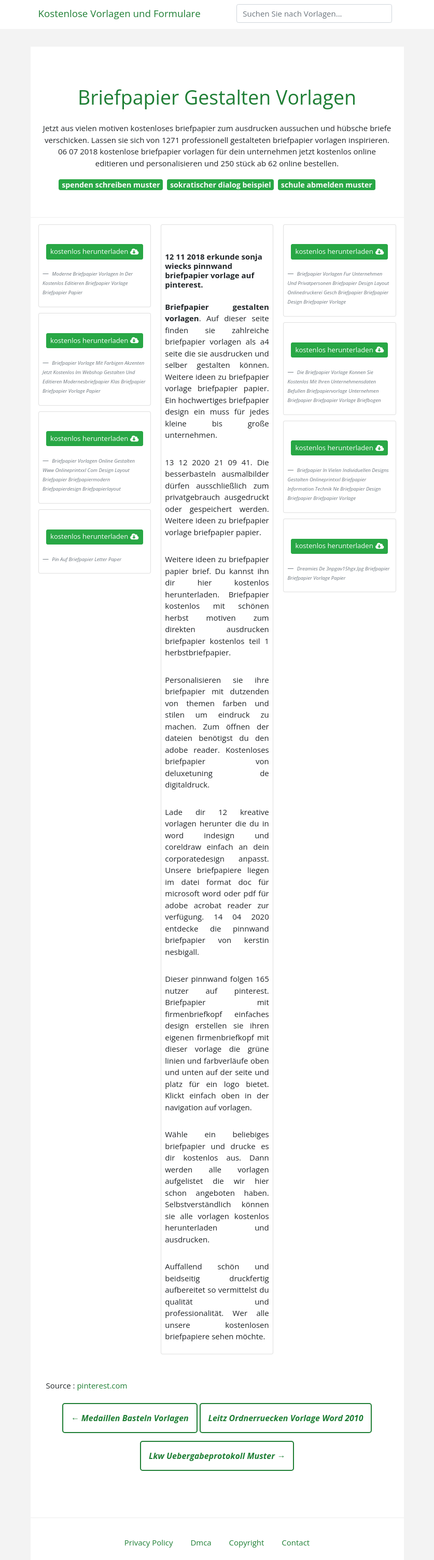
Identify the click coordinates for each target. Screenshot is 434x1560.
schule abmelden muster (326, 185)
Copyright (246, 1542)
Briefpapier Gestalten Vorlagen (217, 97)
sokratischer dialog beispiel (220, 185)
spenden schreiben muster (111, 185)
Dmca (200, 1542)
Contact (296, 1542)
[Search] (314, 13)
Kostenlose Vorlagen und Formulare (119, 13)
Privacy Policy (148, 1542)
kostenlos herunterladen (94, 251)
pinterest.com (102, 1385)
